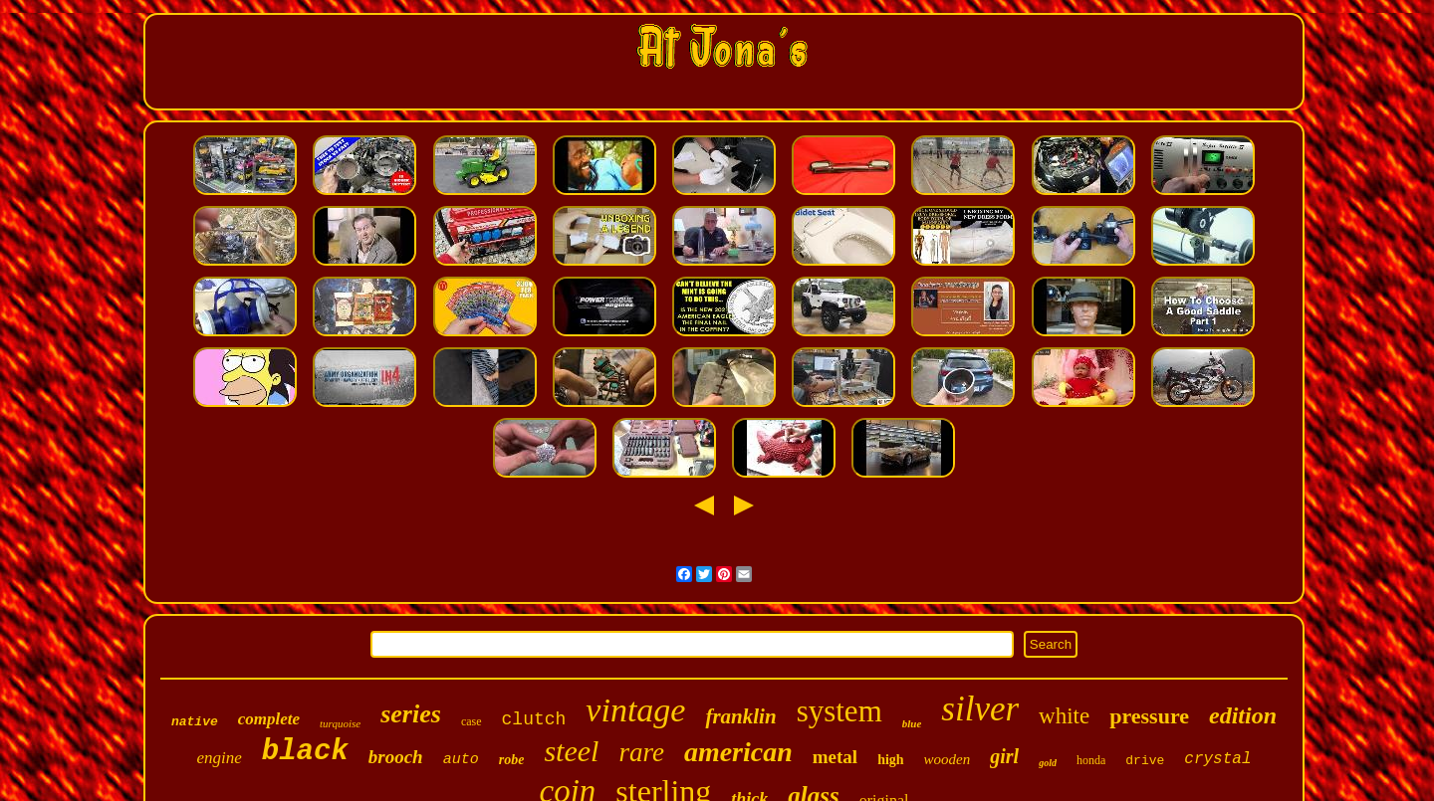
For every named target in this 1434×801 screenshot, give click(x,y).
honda (1090, 760)
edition (1243, 715)
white (1064, 715)
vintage (635, 710)
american (738, 751)
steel (571, 750)
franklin (740, 716)
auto (461, 759)
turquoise (340, 723)
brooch (395, 756)
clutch (534, 719)
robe (512, 759)
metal (835, 756)
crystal (1217, 759)
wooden (947, 759)
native (194, 721)
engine (218, 757)
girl (1004, 756)
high (890, 759)
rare (641, 752)
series (410, 714)
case (471, 721)
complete (269, 718)
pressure (1149, 715)
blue (912, 723)
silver (980, 709)
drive (1144, 760)
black (305, 751)
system (839, 711)
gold (1048, 762)
